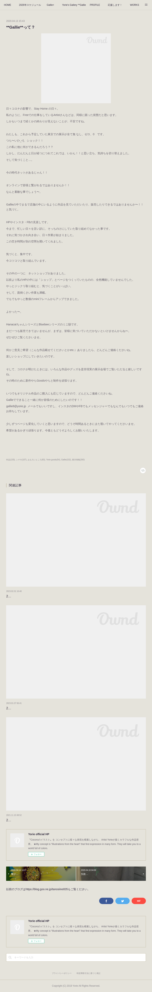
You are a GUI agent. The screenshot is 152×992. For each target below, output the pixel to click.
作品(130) (10, 460)
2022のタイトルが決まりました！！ (32, 820)
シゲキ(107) (21, 460)
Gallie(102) (66, 460)
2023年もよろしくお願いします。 (30, 708)
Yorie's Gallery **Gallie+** (74, 5)
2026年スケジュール (30, 5)
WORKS (134, 5)
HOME (7, 5)
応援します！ (115, 5)
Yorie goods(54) (53, 460)
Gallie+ (50, 5)
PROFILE (95, 5)
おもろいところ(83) (36, 460)
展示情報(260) (78, 460)
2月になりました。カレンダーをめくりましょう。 (42, 596)
